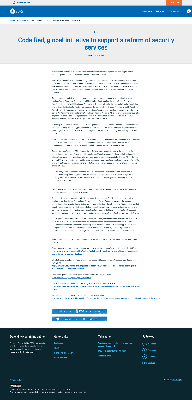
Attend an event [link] (104, 356)
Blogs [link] (96, 32)
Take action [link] (174, 11)
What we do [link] (159, 11)
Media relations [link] (60, 358)
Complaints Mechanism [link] (64, 353)
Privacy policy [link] (16, 380)
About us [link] (146, 11)
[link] (189, 11)
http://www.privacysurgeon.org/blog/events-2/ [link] (71, 278)
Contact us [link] (58, 343)
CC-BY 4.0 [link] (43, 389)
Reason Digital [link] (177, 380)
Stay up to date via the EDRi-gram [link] (112, 351)
